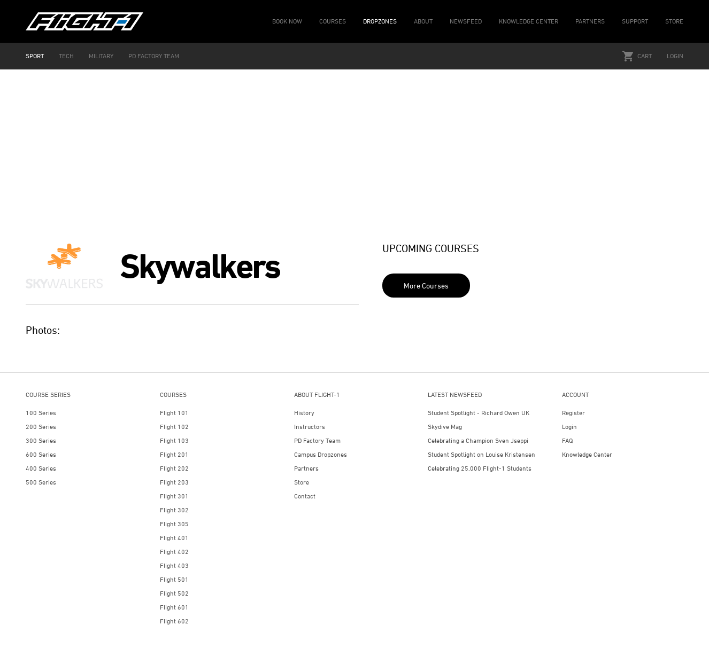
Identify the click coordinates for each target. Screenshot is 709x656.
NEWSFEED (466, 21)
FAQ (567, 440)
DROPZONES (380, 21)
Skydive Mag (445, 427)
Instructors (309, 427)
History (304, 413)
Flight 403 (174, 565)
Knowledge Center (587, 454)
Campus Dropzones (320, 454)
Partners (306, 468)
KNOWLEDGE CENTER (528, 21)
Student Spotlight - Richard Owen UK (478, 413)
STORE (674, 21)
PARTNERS (590, 21)
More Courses (426, 285)
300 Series (41, 440)
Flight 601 (174, 607)
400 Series (41, 468)
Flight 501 (174, 579)
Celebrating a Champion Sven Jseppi (478, 440)
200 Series (41, 427)
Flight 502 (174, 593)
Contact (304, 496)
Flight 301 (174, 496)
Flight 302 (174, 510)
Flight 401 (174, 538)
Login (675, 56)
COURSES (332, 21)
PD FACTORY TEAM (153, 56)
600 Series (41, 454)
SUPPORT (635, 21)
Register (573, 413)
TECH (66, 56)
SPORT (35, 56)
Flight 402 (174, 552)
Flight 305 (174, 524)
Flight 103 (174, 440)
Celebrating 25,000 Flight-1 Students (479, 468)
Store (301, 482)
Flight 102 (174, 427)
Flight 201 (174, 454)
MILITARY (101, 56)
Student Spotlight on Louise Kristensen (481, 454)
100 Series (41, 413)
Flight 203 (174, 482)
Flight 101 (174, 413)
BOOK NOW (287, 21)
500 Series (41, 482)
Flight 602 (174, 621)
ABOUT (423, 21)
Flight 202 (174, 468)
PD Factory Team (317, 440)
